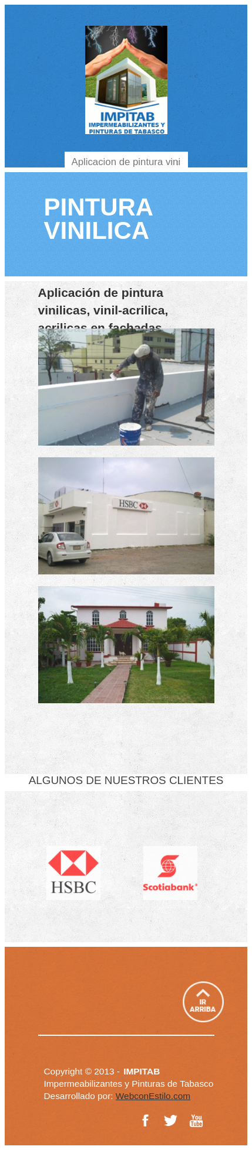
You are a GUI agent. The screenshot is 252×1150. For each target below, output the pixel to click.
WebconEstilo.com (153, 1096)
